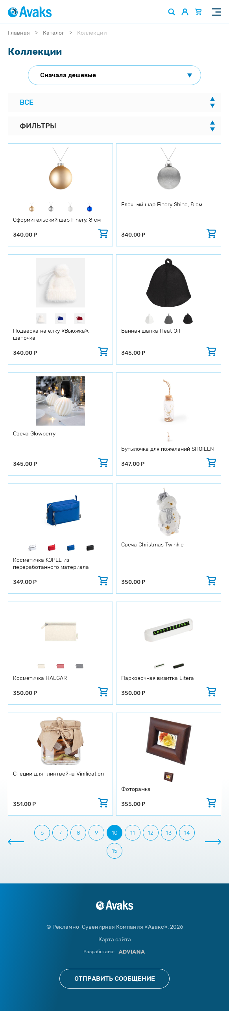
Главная (19, 33)
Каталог (53, 33)
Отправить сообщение (114, 978)
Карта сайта (114, 939)
